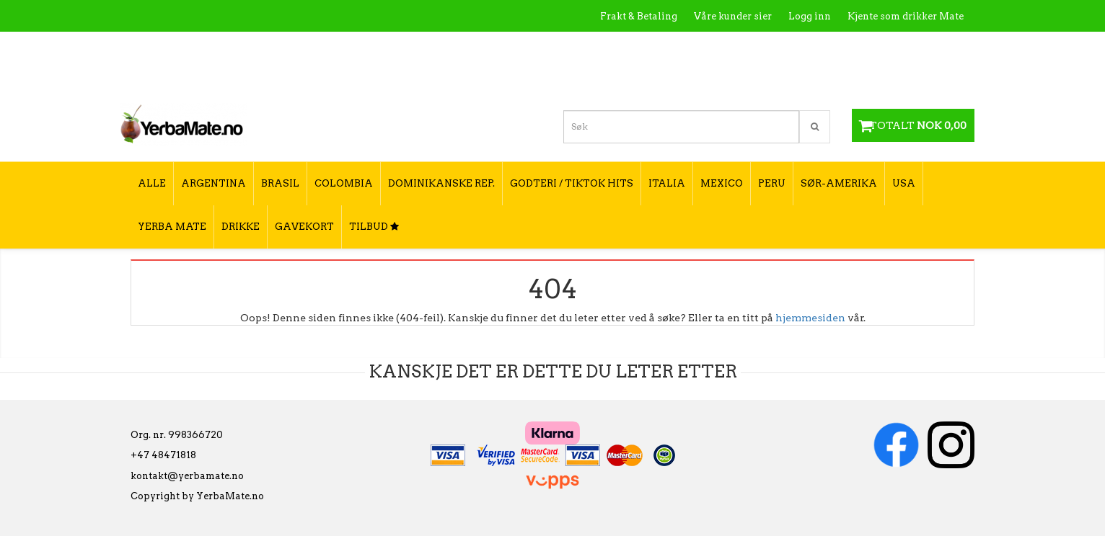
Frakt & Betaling (638, 16)
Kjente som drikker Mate (906, 16)
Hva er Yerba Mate (677, 47)
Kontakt (758, 47)
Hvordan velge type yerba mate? (886, 77)
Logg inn (809, 16)
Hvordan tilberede (920, 47)
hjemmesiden (810, 317)
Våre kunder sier (733, 16)
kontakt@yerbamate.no (187, 475)
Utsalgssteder (826, 47)
